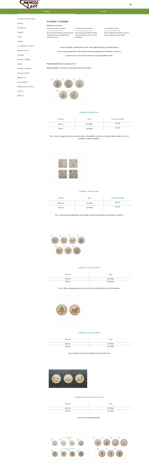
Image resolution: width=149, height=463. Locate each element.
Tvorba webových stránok (89, 29)
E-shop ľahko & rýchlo (118, 29)
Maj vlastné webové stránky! (60, 29)
